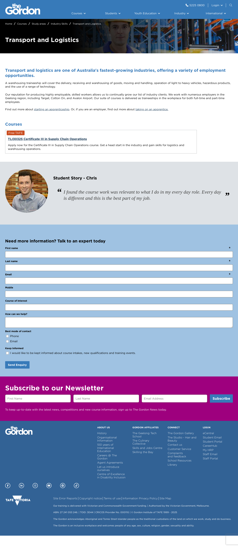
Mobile (9, 299)
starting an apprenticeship (51, 109)
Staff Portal (210, 469)
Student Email (212, 448)
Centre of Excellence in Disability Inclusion (111, 487)
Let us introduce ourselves (108, 479)
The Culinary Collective (140, 453)
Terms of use (112, 509)
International (214, 13)
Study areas (39, 23)
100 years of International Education (105, 459)
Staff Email (210, 465)
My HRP (208, 461)
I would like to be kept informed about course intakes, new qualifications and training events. (73, 364)
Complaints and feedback (177, 466)
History (102, 444)
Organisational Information (107, 450)
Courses (76, 13)
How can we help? (16, 325)
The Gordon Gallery (181, 444)
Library (172, 476)
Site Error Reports (65, 509)
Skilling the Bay (142, 463)
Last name (11, 272)
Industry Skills (59, 23)
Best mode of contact (18, 342)
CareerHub (210, 457)
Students (111, 13)
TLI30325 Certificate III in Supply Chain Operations (38, 141)
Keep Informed (14, 359)
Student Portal (212, 453)
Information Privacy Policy (140, 509)
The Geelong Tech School (144, 446)
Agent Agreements (110, 474)
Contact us (175, 456)
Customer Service (179, 460)
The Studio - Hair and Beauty (182, 450)
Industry (179, 13)
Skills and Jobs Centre (147, 459)
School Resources (179, 472)
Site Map (165, 509)
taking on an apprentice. (151, 109)
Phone (14, 347)
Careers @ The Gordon (107, 468)
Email (8, 285)
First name (11, 259)
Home (8, 23)
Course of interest (16, 312)
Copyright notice (90, 509)
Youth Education (145, 13)
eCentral (208, 444)
